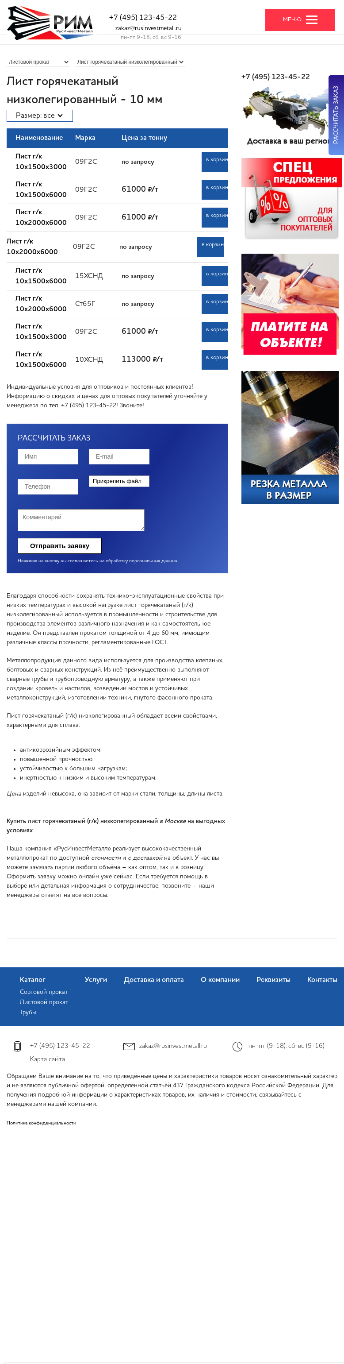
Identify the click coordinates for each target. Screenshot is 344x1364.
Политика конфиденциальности (41, 1123)
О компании (220, 980)
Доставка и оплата (154, 980)
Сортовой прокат (44, 992)
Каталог (33, 980)
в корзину (217, 159)
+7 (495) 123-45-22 (143, 18)
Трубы (28, 1012)
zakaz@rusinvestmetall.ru (148, 28)
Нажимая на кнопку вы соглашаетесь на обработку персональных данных (97, 561)
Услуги (96, 980)
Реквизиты (273, 980)
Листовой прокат (44, 1002)
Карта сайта (47, 1059)
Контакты (322, 980)
